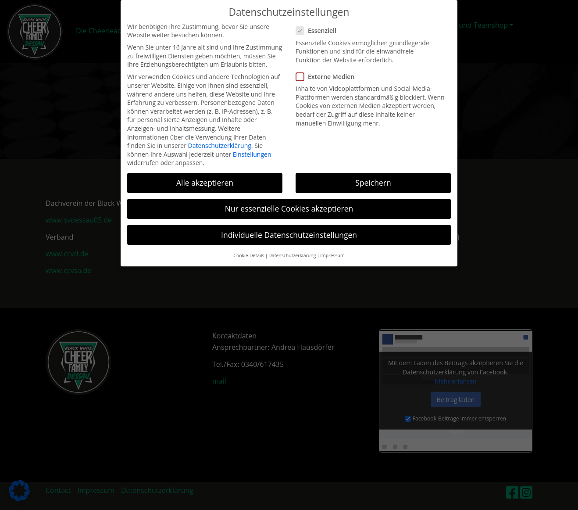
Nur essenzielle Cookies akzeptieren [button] (289, 202)
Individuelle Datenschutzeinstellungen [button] (289, 228)
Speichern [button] (373, 176)
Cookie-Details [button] (248, 249)
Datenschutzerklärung (219, 139)
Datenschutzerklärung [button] (292, 249)
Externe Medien (328, 70)
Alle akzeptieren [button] (204, 176)
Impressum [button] (332, 249)
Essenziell (319, 24)
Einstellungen (252, 148)
